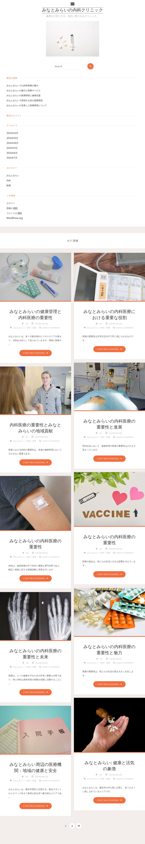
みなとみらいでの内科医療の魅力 (22, 85)
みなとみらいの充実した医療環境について (27, 105)
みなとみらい (13, 175)
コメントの (14, 213)
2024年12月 (12, 133)
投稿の (12, 208)
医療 (9, 185)
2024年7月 (12, 158)
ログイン (11, 203)
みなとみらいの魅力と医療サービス (23, 90)
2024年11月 (12, 138)
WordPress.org (15, 218)
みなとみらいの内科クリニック (72, 10)
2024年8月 (12, 153)
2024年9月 (12, 148)
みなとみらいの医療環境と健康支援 (23, 95)
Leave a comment (51, 328)
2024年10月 (12, 143)
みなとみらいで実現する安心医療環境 (25, 100)
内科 (9, 180)
